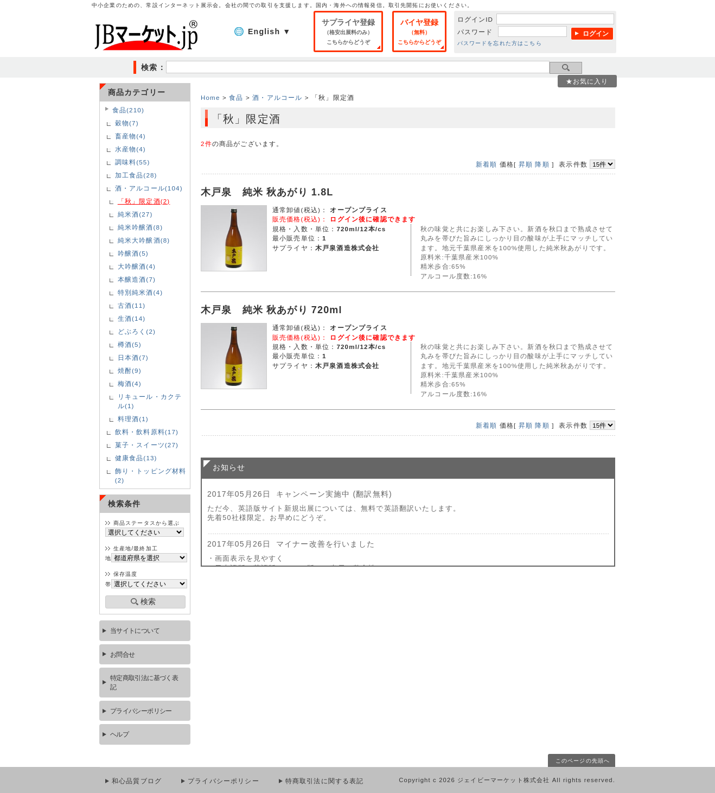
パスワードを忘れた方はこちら (499, 43)
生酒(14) (132, 318)
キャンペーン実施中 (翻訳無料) (334, 494)
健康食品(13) (136, 457)
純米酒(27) (135, 214)
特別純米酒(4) (140, 292)
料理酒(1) (133, 418)
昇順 (526, 164)
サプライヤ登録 (348, 31)
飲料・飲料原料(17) (146, 431)
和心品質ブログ (137, 781)
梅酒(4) (130, 383)
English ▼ (269, 31)
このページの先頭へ (583, 761)
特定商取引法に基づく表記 (144, 682)
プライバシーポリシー (141, 710)
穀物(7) (127, 122)
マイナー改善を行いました (325, 544)
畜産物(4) (130, 135)
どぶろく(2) (137, 331)
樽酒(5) (130, 344)
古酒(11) (132, 305)
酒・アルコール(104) (149, 188)
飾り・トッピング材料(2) (151, 475)
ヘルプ (119, 734)
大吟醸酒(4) (137, 266)
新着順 (486, 164)
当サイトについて (134, 630)
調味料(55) (132, 162)
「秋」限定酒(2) (144, 201)
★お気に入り (587, 81)
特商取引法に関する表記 (324, 781)
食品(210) (128, 109)
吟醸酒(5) (133, 253)
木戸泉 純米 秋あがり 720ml (271, 309)
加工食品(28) (136, 175)
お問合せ (122, 654)
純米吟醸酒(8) (140, 227)
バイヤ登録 (419, 31)
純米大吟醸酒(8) (144, 240)
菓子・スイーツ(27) (146, 444)
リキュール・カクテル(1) (150, 401)
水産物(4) (130, 149)
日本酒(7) (133, 357)
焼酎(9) (130, 370)
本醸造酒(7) (137, 279)
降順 (542, 164)
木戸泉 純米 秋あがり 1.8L (267, 192)
